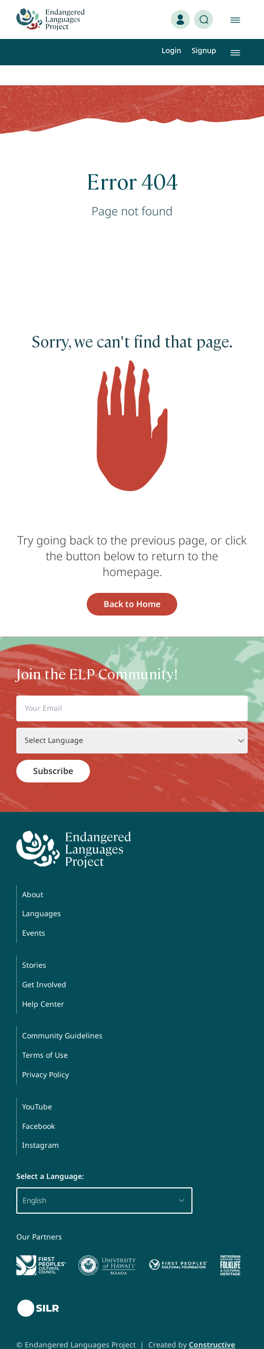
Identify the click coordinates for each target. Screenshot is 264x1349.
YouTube (37, 1087)
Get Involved (44, 964)
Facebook (38, 1106)
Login (171, 50)
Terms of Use (45, 1035)
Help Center (43, 984)
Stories (34, 945)
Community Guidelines (62, 1015)
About (32, 874)
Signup (204, 50)
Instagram (40, 1125)
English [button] (104, 1180)
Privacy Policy (45, 1054)
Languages (41, 893)
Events (33, 913)
